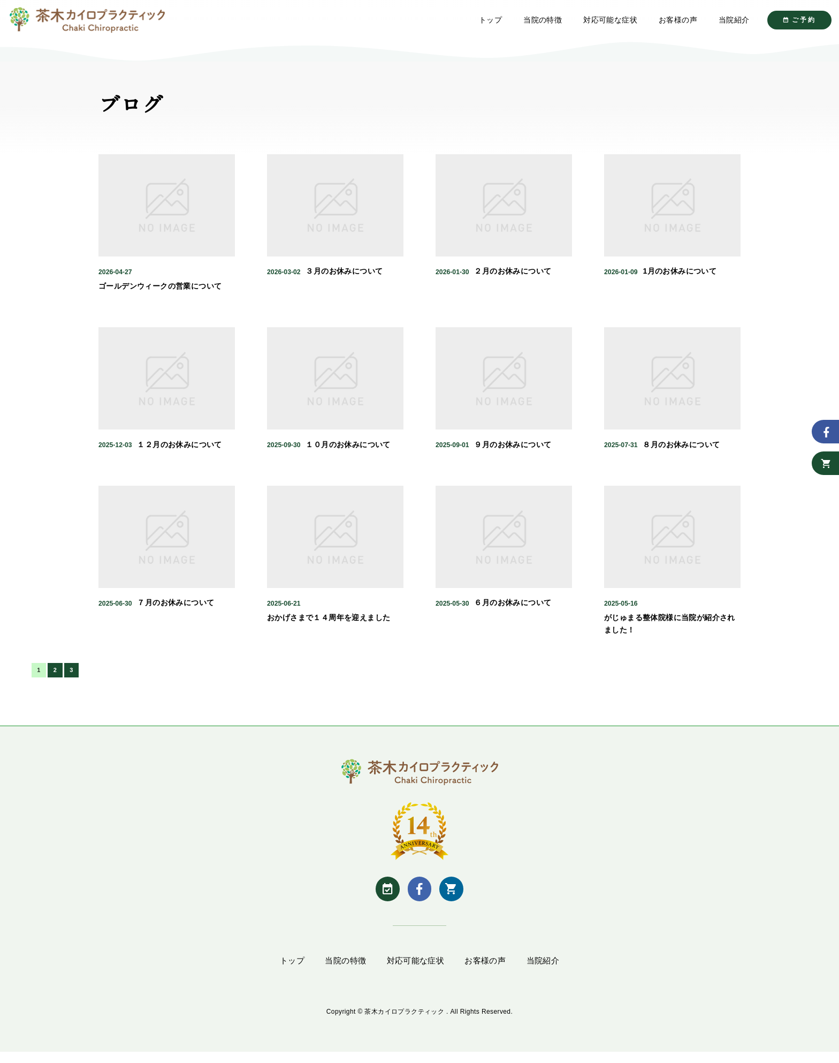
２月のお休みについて (512, 279)
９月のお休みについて (512, 452)
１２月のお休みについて (179, 452)
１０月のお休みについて (348, 452)
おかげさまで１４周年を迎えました (328, 626)
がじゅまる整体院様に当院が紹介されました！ (669, 632)
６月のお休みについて (512, 611)
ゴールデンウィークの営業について (160, 294)
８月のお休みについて (681, 452)
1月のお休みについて (679, 279)
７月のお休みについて (175, 611)
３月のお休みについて (344, 279)
